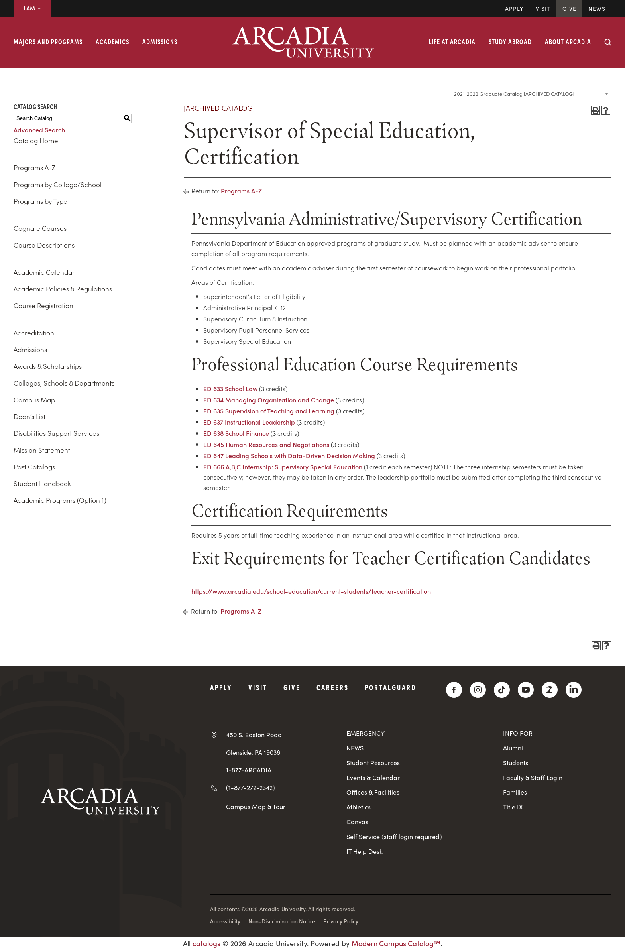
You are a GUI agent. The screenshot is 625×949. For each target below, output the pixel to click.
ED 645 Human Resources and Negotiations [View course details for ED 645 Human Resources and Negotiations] (266, 444)
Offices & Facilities (372, 792)
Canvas (357, 821)
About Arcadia (568, 41)
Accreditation (34, 332)
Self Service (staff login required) (394, 836)
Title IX (513, 806)
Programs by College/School (58, 184)
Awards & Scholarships (48, 366)
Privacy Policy (340, 921)
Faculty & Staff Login (532, 777)
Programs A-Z (34, 167)
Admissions (159, 41)
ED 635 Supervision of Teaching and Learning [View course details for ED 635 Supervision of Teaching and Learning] (268, 410)
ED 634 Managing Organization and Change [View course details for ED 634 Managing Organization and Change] (268, 399)
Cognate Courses (40, 228)
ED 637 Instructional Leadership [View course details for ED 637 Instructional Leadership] (249, 421)
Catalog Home (36, 140)
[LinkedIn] (574, 690)
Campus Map (34, 399)
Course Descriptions (44, 244)
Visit (543, 8)
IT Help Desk (364, 851)
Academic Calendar (44, 272)
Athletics (358, 806)
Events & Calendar (373, 777)
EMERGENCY (365, 733)
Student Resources (373, 762)
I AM (32, 8)
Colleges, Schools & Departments (64, 382)
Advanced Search (39, 129)
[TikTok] (502, 690)
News (596, 8)
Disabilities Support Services (56, 433)
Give (569, 8)
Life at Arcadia (452, 41)
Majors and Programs (48, 41)
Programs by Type (40, 201)
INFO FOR (518, 733)
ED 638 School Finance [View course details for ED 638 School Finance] (236, 433)
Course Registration (43, 305)
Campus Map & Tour (255, 806)
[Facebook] (454, 690)
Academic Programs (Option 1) (60, 500)
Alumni (513, 747)
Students (515, 762)
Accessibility (225, 921)
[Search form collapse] (607, 42)
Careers (332, 687)
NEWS (355, 747)
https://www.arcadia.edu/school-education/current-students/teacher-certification (311, 591)
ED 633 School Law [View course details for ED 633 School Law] (230, 388)
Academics (112, 41)
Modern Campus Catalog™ (396, 943)
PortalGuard (390, 687)
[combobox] (531, 93)
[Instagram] (478, 690)
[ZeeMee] (550, 690)
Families (515, 792)
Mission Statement (42, 449)
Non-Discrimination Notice (281, 921)
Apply (514, 8)
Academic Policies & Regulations (63, 288)
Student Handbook (42, 483)
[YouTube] (526, 690)
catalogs (206, 943)
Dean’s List (29, 416)
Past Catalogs (34, 466)
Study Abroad (510, 41)
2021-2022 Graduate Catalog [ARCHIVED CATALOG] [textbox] (514, 93)
